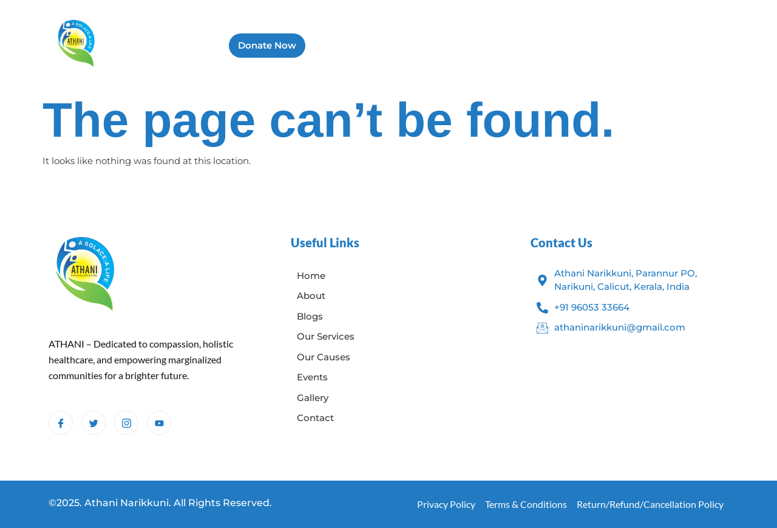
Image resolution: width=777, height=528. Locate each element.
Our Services (481, 45)
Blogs (421, 45)
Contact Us (676, 45)
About (375, 45)
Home (328, 45)
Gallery (545, 45)
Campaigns (605, 45)
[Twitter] (93, 423)
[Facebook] (61, 423)
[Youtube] (159, 423)
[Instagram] (126, 423)
